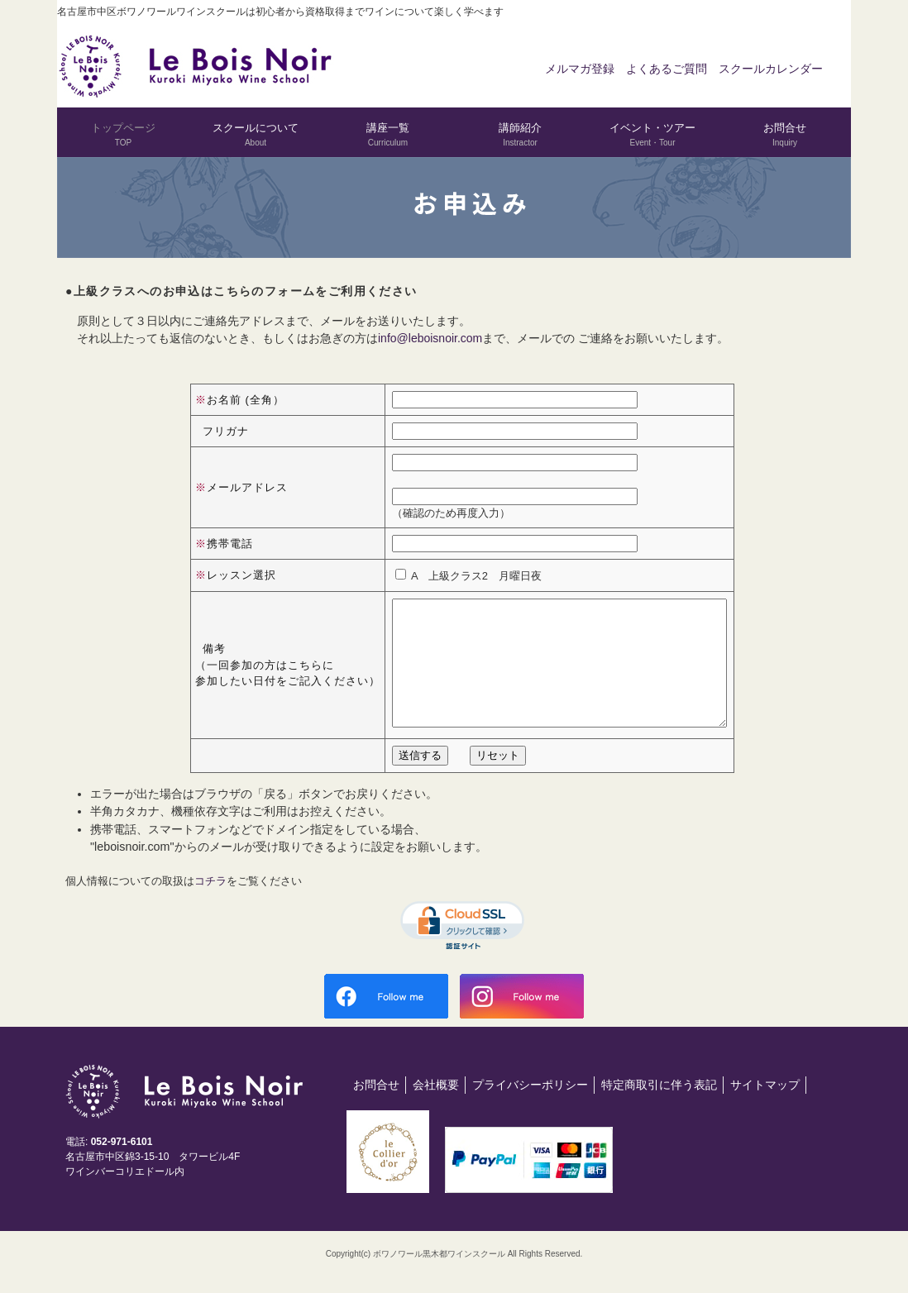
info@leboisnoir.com (430, 338)
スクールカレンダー (771, 68)
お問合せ (376, 1109)
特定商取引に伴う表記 (659, 1109)
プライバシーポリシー (530, 1109)
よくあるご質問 (666, 68)
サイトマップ (765, 1109)
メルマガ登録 (579, 68)
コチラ (210, 905)
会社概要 (436, 1109)
